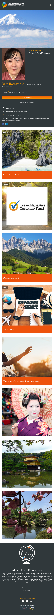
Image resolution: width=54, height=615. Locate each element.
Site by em (37, 592)
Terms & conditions (27, 589)
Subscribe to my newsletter (27, 102)
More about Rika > (8, 87)
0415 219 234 (10, 108)
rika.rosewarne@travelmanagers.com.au (17, 111)
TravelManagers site (27, 587)
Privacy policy (27, 590)
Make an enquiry (27, 97)
